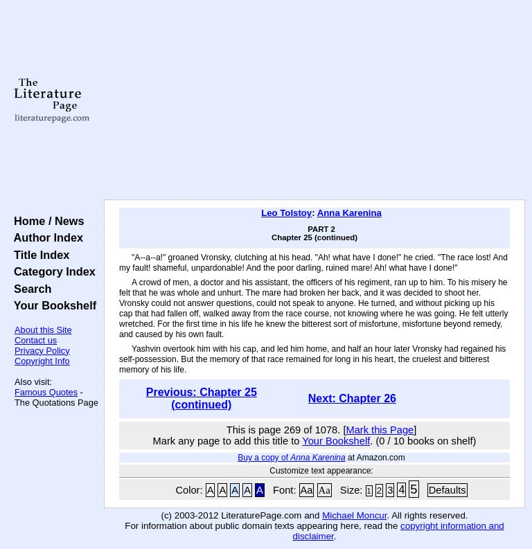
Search (29, 288)
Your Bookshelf (52, 305)
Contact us (36, 340)
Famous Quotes (46, 392)
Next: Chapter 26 (352, 398)
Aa (307, 490)
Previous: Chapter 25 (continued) (201, 398)
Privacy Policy (42, 350)
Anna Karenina (349, 213)
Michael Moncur (354, 515)
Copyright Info (42, 361)
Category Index (52, 271)
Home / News (46, 221)
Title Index (38, 255)
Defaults (447, 490)
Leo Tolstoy (286, 213)
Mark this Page (380, 429)
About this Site (43, 330)
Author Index (45, 237)
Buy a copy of (291, 457)
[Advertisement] (314, 100)
